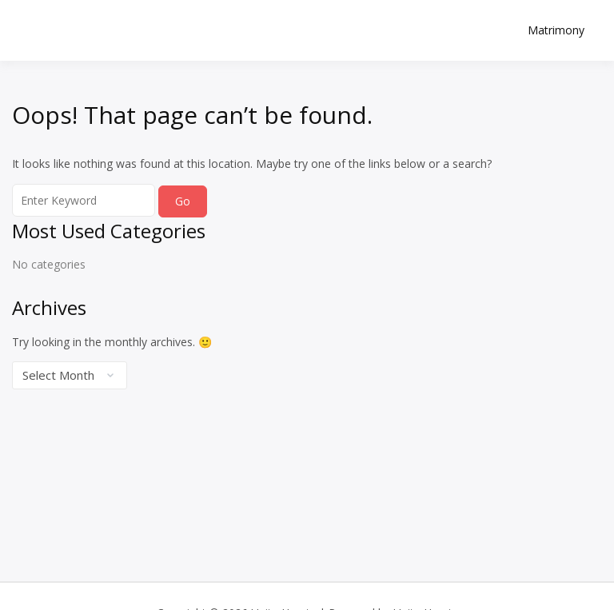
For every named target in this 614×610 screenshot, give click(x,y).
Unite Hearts (108, 21)
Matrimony (556, 30)
